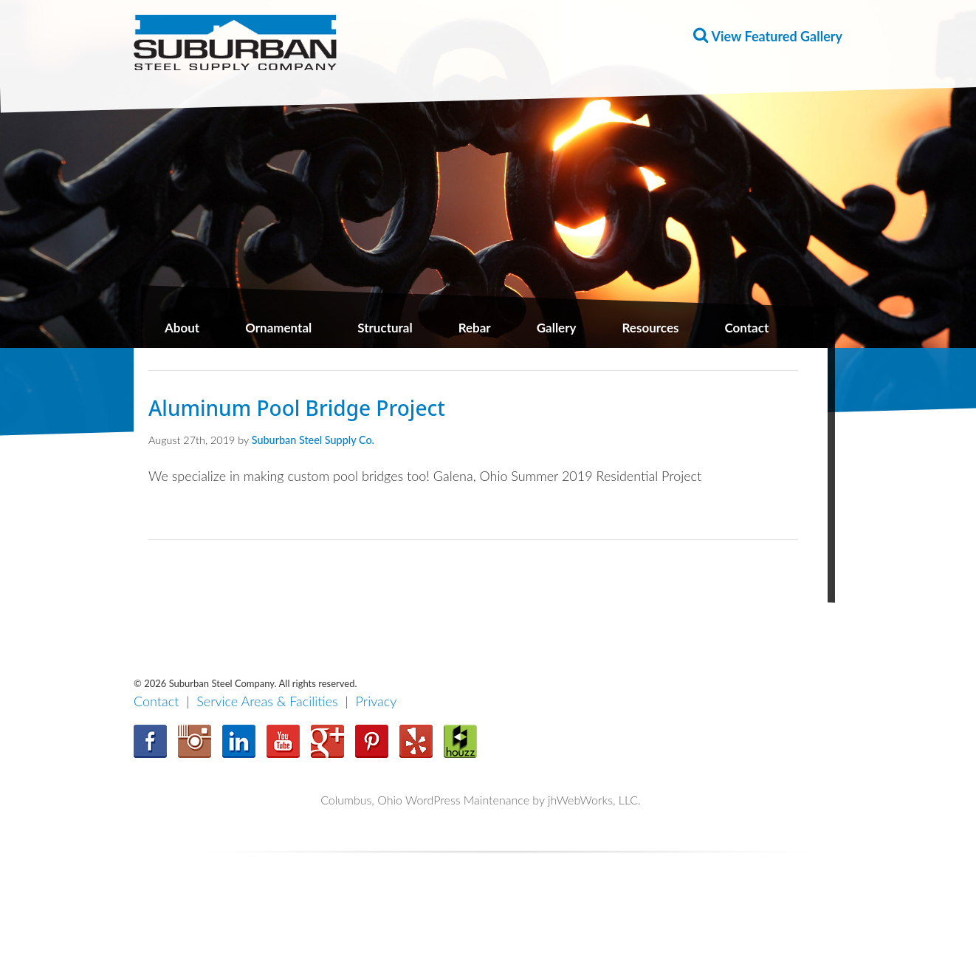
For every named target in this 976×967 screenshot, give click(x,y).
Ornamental (278, 327)
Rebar (474, 327)
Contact (746, 327)
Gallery (557, 327)
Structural (384, 327)
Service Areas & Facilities (267, 701)
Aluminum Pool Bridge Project (296, 408)
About (182, 327)
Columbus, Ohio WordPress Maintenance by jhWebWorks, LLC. (480, 800)
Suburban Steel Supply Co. (313, 440)
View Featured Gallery (777, 36)
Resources (650, 327)
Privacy (376, 701)
